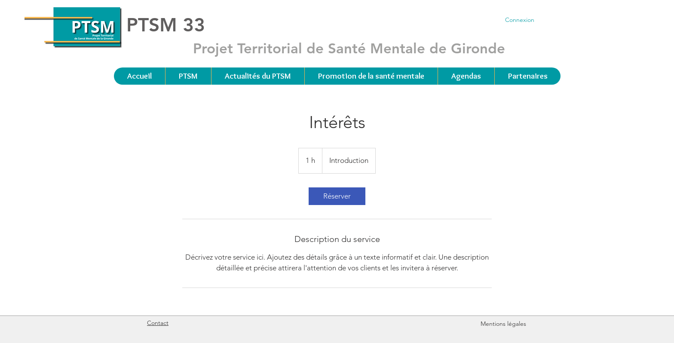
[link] (337, 196)
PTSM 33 (165, 24)
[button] (188, 76)
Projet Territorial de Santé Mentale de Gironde (349, 48)
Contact (157, 323)
